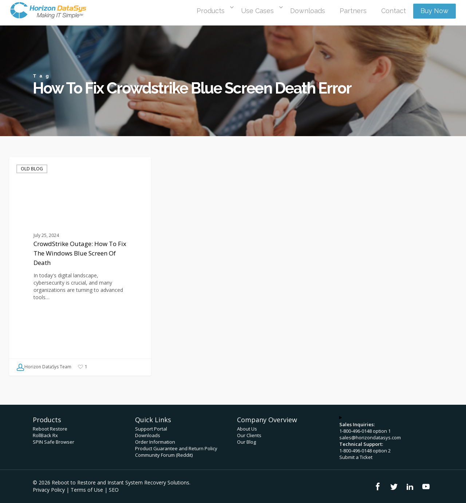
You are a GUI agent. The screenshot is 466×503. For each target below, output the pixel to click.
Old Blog (32, 169)
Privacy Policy (49, 489)
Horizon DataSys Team (44, 367)
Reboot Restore (50, 428)
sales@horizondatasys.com (370, 437)
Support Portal (151, 428)
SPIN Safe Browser (53, 442)
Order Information (155, 442)
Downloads (147, 435)
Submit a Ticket (355, 457)
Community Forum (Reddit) (164, 455)
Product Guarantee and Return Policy (176, 448)
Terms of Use (87, 489)
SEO (114, 489)
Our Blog (246, 442)
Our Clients (249, 435)
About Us (247, 428)
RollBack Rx (45, 435)
